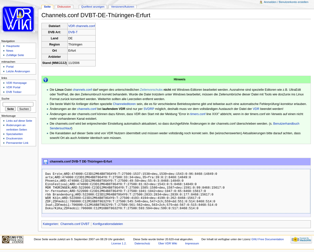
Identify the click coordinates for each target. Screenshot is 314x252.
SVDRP (149, 109)
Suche (5, 98)
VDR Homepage (16, 82)
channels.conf (82, 89)
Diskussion (64, 6)
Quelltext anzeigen (93, 6)
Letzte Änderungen (18, 71)
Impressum (192, 243)
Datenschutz (142, 243)
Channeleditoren (124, 104)
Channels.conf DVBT (74, 224)
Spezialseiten (14, 134)
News (9, 50)
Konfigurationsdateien (108, 224)
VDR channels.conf (81, 26)
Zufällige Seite (15, 55)
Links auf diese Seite (19, 120)
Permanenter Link (17, 142)
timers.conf (198, 114)
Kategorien (50, 224)
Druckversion (14, 138)
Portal (9, 66)
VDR (256, 109)
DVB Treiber (13, 91)
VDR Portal (13, 87)
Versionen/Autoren (122, 6)
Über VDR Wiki (167, 243)
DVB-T (73, 32)
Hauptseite (13, 45)
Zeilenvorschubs (151, 89)
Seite (47, 6)
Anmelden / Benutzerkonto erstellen (286, 1)
